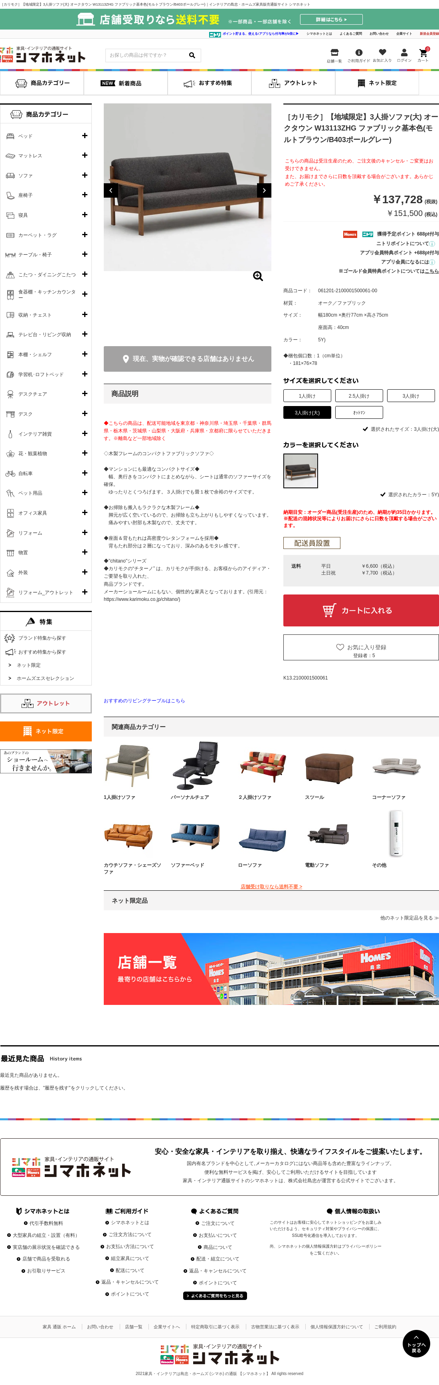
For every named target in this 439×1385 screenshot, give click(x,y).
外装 (23, 572)
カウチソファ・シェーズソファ (132, 868)
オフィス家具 (32, 513)
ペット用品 (30, 493)
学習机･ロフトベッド (41, 374)
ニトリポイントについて (405, 243)
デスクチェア (32, 394)
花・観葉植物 (32, 453)
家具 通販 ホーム (59, 1326)
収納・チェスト (35, 315)
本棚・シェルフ (35, 354)
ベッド (25, 136)
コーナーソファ (388, 797)
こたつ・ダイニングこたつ (47, 274)
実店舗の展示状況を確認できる (46, 1247)
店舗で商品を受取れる (46, 1259)
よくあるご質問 (351, 34)
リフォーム (30, 533)
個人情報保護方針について (336, 1326)
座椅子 (25, 195)
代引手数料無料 (46, 1223)
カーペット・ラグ (37, 235)
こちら (432, 271)
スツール (314, 797)
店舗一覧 (133, 1326)
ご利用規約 (385, 1326)
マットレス (30, 156)
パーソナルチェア (190, 797)
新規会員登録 (429, 34)
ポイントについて (130, 1294)
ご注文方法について (130, 1234)
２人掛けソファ (254, 797)
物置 (23, 552)
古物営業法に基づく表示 (275, 1326)
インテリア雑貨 (35, 434)
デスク (25, 414)
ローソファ (250, 865)
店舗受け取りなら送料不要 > (271, 887)
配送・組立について (217, 1259)
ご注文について (218, 1223)
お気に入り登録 (366, 647)
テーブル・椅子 (35, 255)
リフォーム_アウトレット (46, 592)
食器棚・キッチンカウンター (47, 295)
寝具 (23, 215)
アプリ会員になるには (408, 262)
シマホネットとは (319, 34)
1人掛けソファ (119, 797)
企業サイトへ (167, 1326)
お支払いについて (218, 1235)
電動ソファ (317, 865)
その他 (379, 865)
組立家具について (130, 1258)
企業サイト (404, 34)
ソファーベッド (187, 865)
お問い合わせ (379, 34)
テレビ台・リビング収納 (44, 334)
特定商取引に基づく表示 (215, 1326)
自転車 (25, 473)
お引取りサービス (46, 1271)
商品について (218, 1247)
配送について (130, 1270)
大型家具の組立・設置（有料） (46, 1235)
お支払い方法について (130, 1246)
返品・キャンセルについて (130, 1282)
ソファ (25, 175)
